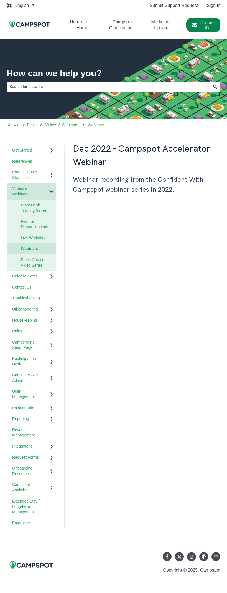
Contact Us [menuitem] (21, 287)
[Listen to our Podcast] (203, 556)
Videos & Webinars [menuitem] (20, 191)
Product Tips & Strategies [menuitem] (24, 175)
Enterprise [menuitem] (21, 523)
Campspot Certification (120, 24)
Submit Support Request (174, 5)
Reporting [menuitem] (20, 419)
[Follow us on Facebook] (167, 556)
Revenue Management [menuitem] (23, 433)
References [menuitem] (22, 161)
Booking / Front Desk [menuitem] (25, 361)
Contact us (203, 24)
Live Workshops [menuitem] (34, 238)
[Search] (215, 87)
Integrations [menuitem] (22, 446)
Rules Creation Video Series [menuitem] (34, 263)
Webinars (96, 125)
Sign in (213, 5)
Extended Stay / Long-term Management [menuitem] (26, 506)
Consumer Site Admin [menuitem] (25, 378)
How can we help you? (54, 73)
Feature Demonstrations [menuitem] (34, 224)
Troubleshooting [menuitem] (26, 298)
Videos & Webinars (61, 125)
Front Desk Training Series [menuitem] (34, 208)
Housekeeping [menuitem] (24, 320)
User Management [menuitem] (23, 394)
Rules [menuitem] (17, 331)
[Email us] (215, 556)
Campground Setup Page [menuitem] (23, 345)
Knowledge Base (21, 125)
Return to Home (79, 24)
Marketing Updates (161, 24)
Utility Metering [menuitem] (25, 309)
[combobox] (108, 87)
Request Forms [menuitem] (25, 457)
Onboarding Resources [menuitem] (22, 471)
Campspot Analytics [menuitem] (21, 487)
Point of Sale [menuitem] (23, 408)
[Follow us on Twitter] (179, 556)
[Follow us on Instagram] (191, 556)
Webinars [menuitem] (29, 248)
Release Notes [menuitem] (25, 276)
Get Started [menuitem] (22, 150)
